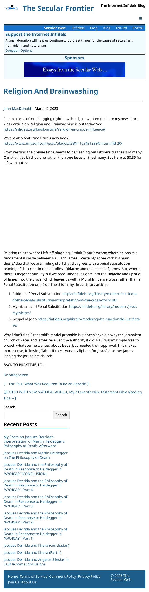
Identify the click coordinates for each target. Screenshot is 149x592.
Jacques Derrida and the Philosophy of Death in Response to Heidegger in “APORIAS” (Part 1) (35, 534)
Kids (106, 28)
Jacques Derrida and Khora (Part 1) (32, 552)
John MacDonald (17, 108)
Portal (137, 28)
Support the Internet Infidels (36, 34)
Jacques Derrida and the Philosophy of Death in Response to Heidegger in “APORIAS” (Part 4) (35, 485)
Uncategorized (16, 374)
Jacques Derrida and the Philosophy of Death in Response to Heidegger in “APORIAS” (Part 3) (35, 501)
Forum (121, 28)
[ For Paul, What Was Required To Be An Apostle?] (46, 383)
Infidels (78, 28)
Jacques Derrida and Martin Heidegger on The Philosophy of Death (36, 455)
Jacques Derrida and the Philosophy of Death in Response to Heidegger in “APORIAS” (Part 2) (35, 518)
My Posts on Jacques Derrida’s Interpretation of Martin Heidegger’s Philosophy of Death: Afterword (34, 441)
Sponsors (74, 58)
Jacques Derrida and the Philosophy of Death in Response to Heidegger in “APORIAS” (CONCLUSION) (35, 469)
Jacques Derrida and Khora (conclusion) (36, 545)
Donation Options (19, 50)
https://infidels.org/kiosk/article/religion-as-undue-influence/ (54, 129)
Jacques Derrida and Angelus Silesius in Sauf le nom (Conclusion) (36, 561)
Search (9, 407)
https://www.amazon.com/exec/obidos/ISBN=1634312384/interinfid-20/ (63, 143)
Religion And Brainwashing (51, 91)
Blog (93, 28)
